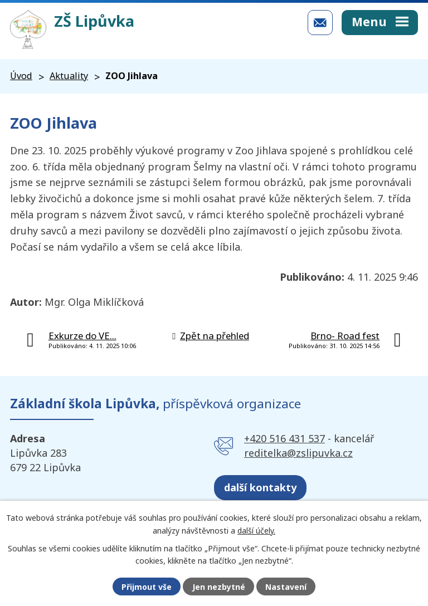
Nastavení (286, 586)
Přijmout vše (146, 586)
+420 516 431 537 (284, 438)
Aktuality (69, 76)
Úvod (21, 76)
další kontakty (260, 487)
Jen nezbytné (218, 586)
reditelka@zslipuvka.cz (298, 453)
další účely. (256, 530)
